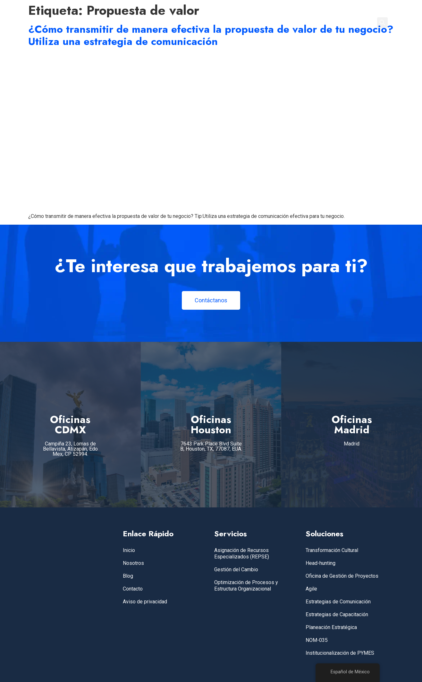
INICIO (223, 22)
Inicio (129, 550)
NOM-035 (317, 640)
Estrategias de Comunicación (338, 602)
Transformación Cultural (332, 550)
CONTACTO (351, 22)
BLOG (321, 22)
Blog (128, 576)
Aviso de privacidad (145, 602)
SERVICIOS (253, 22)
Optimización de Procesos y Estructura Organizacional (246, 585)
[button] (382, 22)
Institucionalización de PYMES (340, 653)
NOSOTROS (291, 22)
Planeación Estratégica (331, 627)
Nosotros (133, 563)
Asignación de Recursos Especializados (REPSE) (241, 553)
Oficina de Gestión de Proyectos (342, 576)
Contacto (133, 589)
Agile (311, 589)
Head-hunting (320, 563)
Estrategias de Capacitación (337, 614)
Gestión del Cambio (236, 569)
